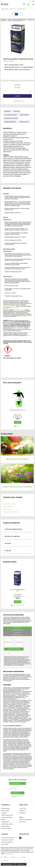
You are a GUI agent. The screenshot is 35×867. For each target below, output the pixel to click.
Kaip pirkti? (4, 812)
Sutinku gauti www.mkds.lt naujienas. (16, 797)
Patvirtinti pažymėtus (8, 864)
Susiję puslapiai (24, 114)
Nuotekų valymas (5, 826)
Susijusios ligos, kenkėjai (11, 118)
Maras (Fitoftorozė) (8, 506)
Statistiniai (22, 857)
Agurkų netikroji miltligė (9, 504)
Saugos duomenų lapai (7, 817)
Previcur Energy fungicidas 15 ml (17, 590)
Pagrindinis (4, 19)
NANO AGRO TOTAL (19, 310)
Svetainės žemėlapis (6, 828)
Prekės (10, 19)
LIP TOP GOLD (14, 307)
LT (30, 1)
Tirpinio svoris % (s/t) (17, 630)
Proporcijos (17, 627)
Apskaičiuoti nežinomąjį (14, 649)
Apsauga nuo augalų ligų (12, 536)
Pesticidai (8, 543)
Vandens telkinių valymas (7, 824)
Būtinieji (4, 857)
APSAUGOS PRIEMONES (9, 306)
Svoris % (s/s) (17, 632)
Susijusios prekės (23, 121)
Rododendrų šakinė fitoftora (11, 512)
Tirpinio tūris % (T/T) (17, 634)
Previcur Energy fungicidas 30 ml (15, 20)
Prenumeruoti (18, 793)
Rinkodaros (4, 860)
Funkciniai (12, 857)
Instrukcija (16, 111)
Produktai (4, 819)
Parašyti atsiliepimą (18, 783)
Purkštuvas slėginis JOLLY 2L (17, 410)
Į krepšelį (17, 96)
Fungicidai (8, 550)
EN (33, 1)
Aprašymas (7, 111)
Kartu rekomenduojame (11, 114)
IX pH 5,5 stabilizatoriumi (19, 328)
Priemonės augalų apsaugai (20, 19)
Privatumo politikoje (8, 853)
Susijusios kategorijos (10, 121)
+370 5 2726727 (5, 844)
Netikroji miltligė (7, 509)
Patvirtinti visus (20, 864)
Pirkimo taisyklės (5, 810)
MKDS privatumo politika (7, 815)
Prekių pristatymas (6, 808)
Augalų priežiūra (5, 821)
